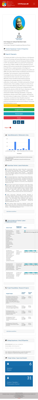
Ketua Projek (29, 297)
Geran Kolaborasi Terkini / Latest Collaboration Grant (15, 221)
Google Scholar (19, 109)
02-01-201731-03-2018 (24, 324)
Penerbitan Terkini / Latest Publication (17, 165)
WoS (19, 105)
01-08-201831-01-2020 (24, 312)
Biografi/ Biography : (11, 54)
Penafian (19, 398)
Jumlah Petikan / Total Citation (19, 39)
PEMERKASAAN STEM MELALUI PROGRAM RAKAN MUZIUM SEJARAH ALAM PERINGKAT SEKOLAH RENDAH (10, 266)
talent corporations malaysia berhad (19, 252)
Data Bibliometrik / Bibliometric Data (17, 135)
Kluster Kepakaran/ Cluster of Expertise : (17, 49)
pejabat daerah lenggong (18, 232)
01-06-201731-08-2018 (24, 318)
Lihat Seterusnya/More (11, 211)
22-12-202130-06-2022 (24, 307)
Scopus (19, 118)
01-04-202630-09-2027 (24, 297)
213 (19, 36)
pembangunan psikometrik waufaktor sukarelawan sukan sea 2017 (12, 324)
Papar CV (8, 127)
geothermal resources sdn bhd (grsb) (18, 274)
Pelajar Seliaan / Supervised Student (17, 358)
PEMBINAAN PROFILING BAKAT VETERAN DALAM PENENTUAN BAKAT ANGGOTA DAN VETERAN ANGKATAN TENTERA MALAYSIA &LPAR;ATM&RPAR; (10, 255)
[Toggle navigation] (34, 3)
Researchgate (19, 113)
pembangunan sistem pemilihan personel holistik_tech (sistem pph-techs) (11, 319)
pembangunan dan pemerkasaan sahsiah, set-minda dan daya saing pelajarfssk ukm (11, 312)
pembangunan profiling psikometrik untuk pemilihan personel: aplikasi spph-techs (12, 307)
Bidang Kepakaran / (17, 340)
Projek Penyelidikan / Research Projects (18, 288)
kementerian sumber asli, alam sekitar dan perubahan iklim (19, 266)
